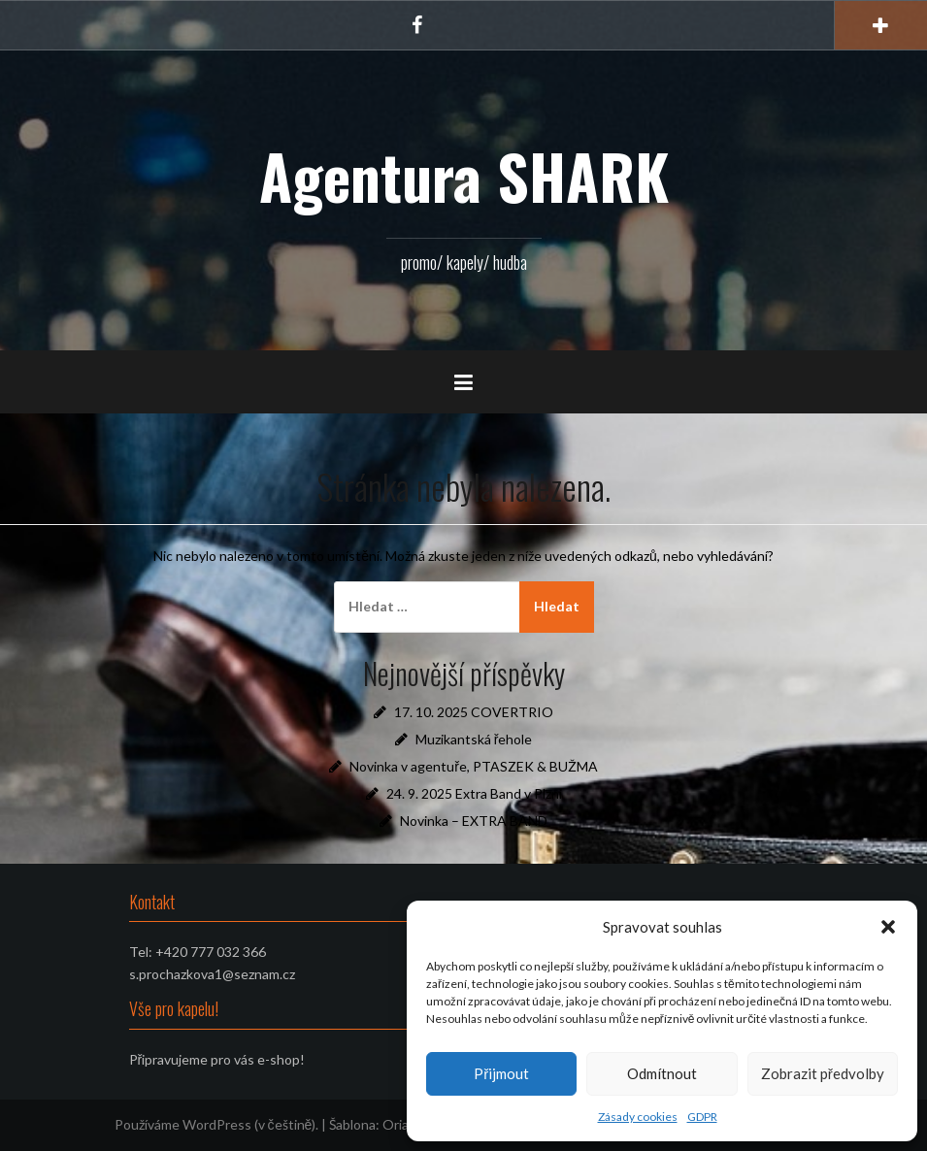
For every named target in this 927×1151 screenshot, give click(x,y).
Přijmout (501, 1073)
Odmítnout (662, 1073)
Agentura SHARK (464, 175)
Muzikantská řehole (474, 739)
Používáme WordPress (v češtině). (217, 1124)
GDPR (702, 1116)
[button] (888, 927)
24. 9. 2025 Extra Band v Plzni (474, 793)
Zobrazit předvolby (822, 1073)
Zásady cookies (638, 1116)
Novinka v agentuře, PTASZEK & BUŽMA (473, 766)
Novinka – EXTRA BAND (473, 820)
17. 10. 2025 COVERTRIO (473, 712)
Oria (395, 1124)
